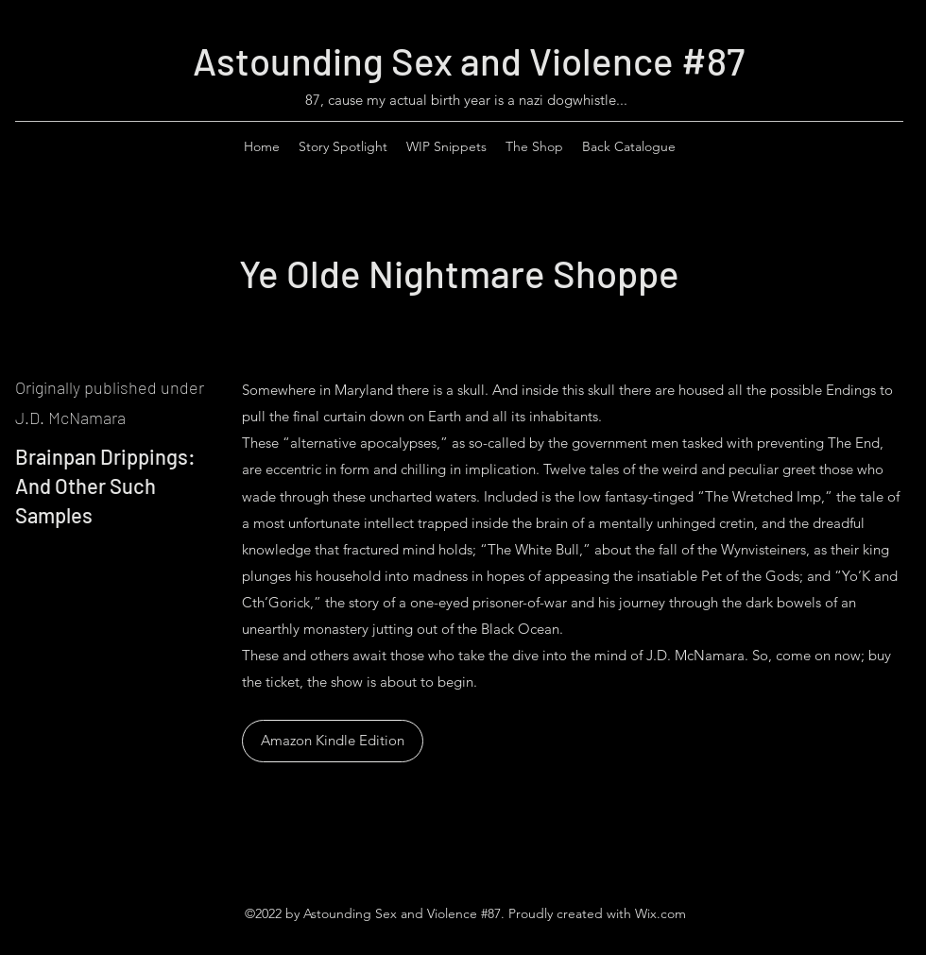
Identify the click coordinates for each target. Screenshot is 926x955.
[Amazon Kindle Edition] (332, 741)
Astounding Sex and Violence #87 (469, 60)
